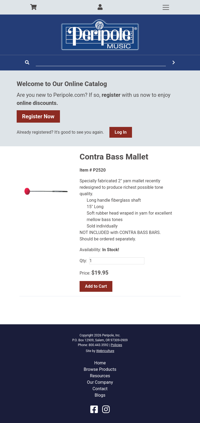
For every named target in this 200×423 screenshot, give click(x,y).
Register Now (38, 116)
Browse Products (100, 369)
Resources (100, 375)
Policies (116, 345)
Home (100, 362)
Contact (100, 388)
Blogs (100, 395)
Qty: (83, 260)
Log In (121, 132)
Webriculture (105, 351)
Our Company (100, 382)
